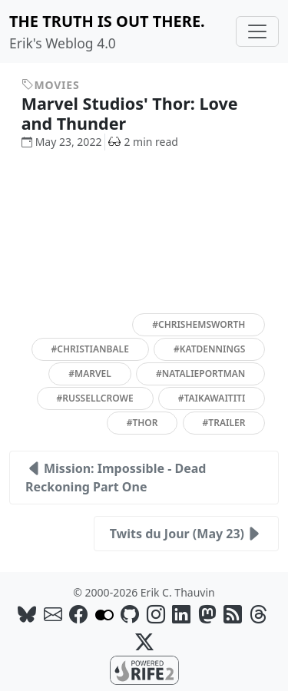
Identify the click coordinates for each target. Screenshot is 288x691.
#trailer (224, 422)
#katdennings (209, 348)
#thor (142, 422)
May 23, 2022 (62, 141)
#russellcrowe (95, 398)
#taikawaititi (212, 398)
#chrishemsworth (198, 324)
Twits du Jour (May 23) (186, 533)
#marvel (89, 373)
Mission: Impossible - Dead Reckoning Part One (115, 477)
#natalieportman (200, 373)
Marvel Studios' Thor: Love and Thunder (130, 113)
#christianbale (90, 348)
